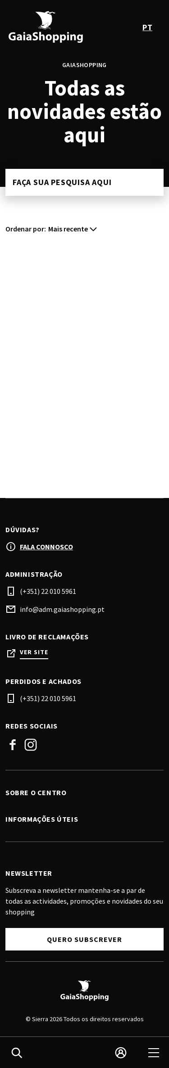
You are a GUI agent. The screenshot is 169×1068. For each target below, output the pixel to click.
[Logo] (84, 990)
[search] (16, 1052)
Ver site (34, 652)
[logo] (46, 27)
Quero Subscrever (84, 939)
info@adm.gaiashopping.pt (62, 609)
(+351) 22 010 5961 (48, 591)
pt (147, 27)
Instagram (30, 745)
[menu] (153, 1052)
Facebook (12, 745)
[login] (121, 1052)
